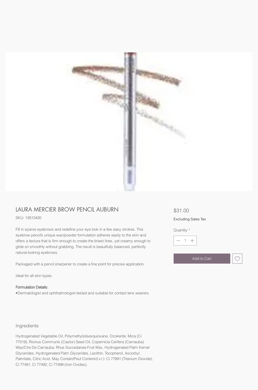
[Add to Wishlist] (237, 259)
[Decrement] (177, 240)
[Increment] (192, 240)
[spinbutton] (185, 240)
